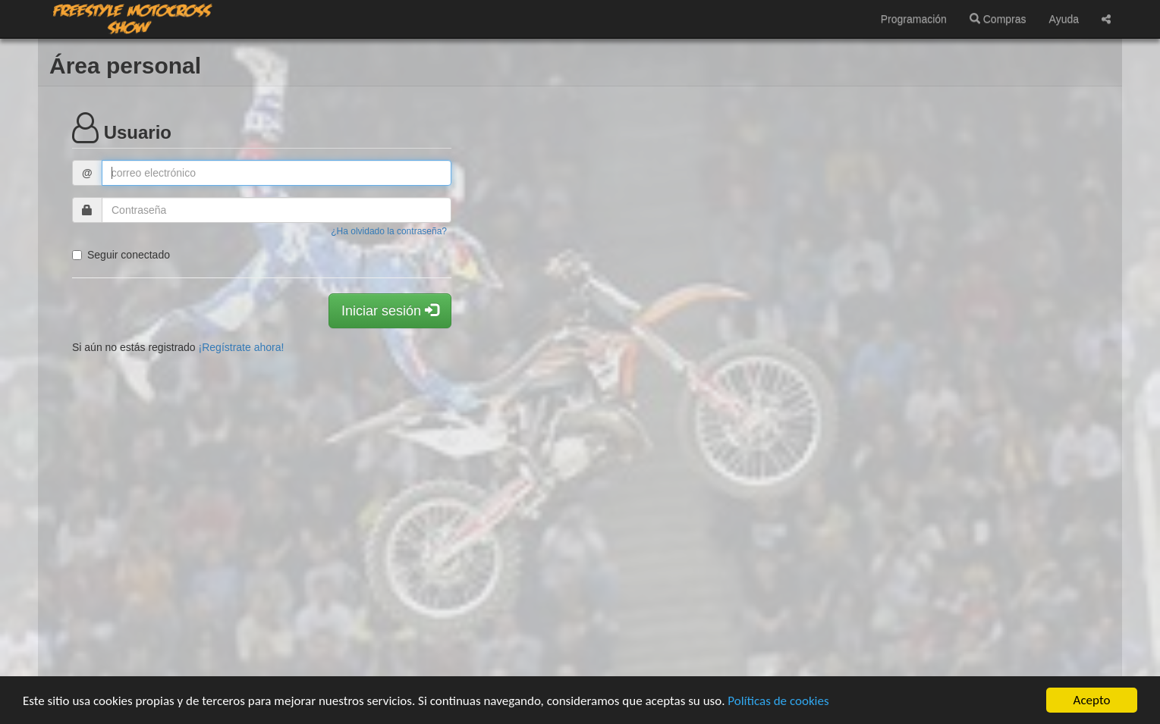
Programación (914, 19)
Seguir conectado (121, 255)
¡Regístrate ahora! (241, 347)
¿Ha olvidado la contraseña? (389, 231)
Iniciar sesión (390, 310)
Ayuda (1064, 19)
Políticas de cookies (778, 701)
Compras (998, 19)
